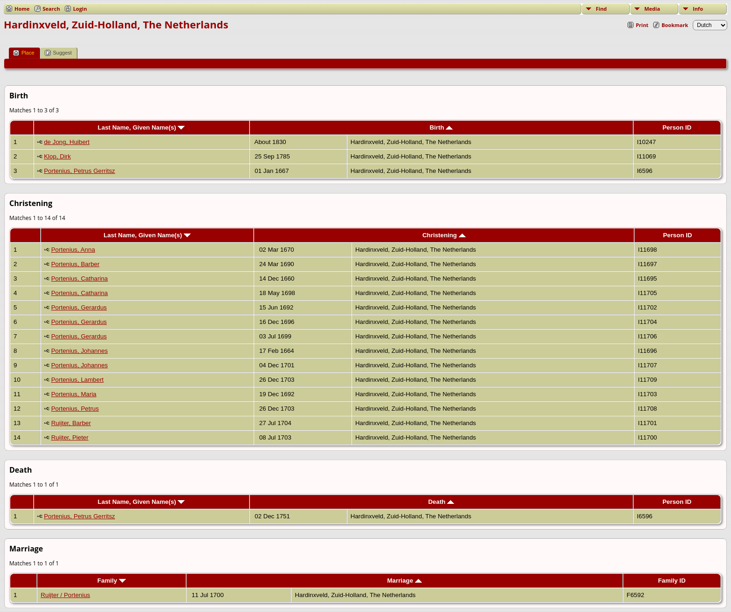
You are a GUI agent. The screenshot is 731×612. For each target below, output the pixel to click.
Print (642, 24)
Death (441, 501)
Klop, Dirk (57, 156)
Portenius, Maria (74, 394)
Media (652, 8)
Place (23, 52)
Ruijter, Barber (71, 422)
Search (51, 8)
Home (22, 8)
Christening (444, 235)
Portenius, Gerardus (79, 307)
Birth (441, 127)
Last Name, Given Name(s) (141, 127)
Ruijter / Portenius (65, 594)
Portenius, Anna (73, 249)
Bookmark (675, 24)
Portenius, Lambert (77, 379)
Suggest (58, 52)
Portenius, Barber (75, 264)
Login (80, 8)
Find (601, 8)
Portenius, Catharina (79, 278)
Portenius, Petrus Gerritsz (79, 170)
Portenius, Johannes (79, 350)
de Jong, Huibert (67, 141)
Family (111, 580)
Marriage (404, 580)
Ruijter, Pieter (70, 437)
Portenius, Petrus (75, 408)
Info (698, 8)
